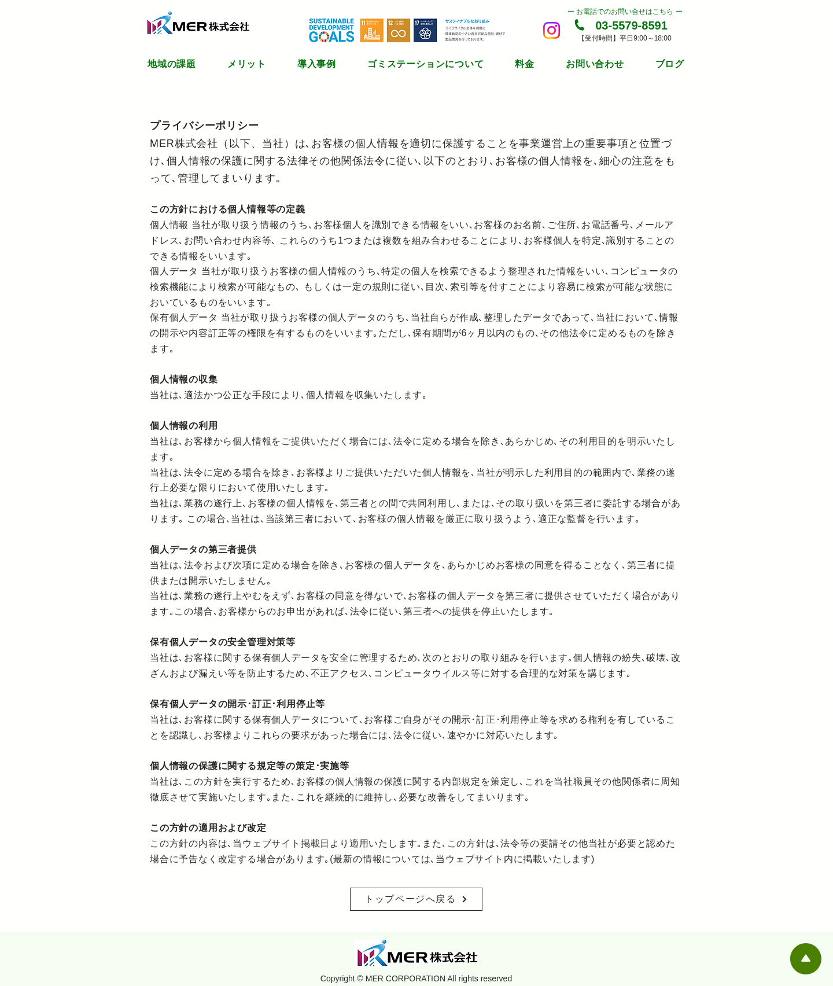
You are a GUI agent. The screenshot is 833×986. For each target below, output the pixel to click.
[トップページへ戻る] (416, 899)
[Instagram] (551, 30)
